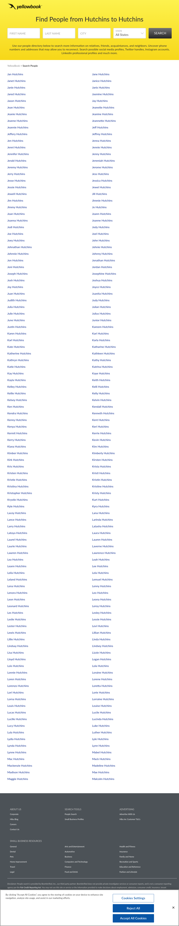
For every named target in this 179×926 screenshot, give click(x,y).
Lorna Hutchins (16, 699)
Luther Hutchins (102, 732)
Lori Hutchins (15, 692)
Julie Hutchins (16, 313)
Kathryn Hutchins (18, 360)
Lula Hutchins (15, 732)
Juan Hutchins (16, 293)
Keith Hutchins (101, 380)
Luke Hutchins (101, 725)
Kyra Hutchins (100, 506)
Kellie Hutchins (16, 393)
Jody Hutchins (100, 227)
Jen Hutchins (15, 140)
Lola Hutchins (100, 665)
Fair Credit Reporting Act (30, 887)
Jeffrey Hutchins (102, 134)
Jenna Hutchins (101, 140)
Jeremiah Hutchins (103, 160)
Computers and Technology (76, 862)
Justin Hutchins (16, 326)
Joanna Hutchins (17, 220)
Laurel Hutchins (17, 539)
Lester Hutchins (17, 626)
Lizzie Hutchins (101, 652)
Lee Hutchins (100, 566)
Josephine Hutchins (104, 273)
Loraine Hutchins (102, 672)
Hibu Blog (14, 819)
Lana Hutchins (101, 513)
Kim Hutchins (100, 446)
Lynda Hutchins (16, 745)
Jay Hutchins (100, 100)
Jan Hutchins (15, 74)
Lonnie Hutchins (17, 672)
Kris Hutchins (15, 466)
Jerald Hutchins (16, 160)
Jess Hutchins (100, 173)
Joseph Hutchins (17, 273)
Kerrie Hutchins (101, 433)
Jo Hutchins (99, 207)
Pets (12, 856)
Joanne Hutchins (102, 220)
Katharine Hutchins (104, 346)
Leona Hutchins (101, 599)
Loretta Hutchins (102, 685)
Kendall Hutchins (102, 406)
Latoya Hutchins (17, 532)
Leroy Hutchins (101, 606)
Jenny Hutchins (101, 154)
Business (68, 856)
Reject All (133, 908)
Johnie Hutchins (102, 247)
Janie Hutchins (16, 87)
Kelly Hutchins (101, 393)
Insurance (124, 851)
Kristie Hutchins (17, 479)
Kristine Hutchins (102, 486)
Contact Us (14, 829)
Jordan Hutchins (102, 267)
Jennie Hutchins (102, 147)
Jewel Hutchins (101, 187)
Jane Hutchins (100, 74)
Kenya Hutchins (17, 426)
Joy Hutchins (15, 286)
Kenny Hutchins (17, 419)
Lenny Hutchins (101, 586)
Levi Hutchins (100, 626)
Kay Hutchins (15, 373)
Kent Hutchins (101, 419)
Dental (13, 851)
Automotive (70, 851)
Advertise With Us (127, 814)
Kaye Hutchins (101, 373)
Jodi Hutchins (15, 227)
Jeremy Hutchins (17, 167)
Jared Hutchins (16, 94)
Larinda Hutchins (102, 519)
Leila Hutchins (16, 572)
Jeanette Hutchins (103, 107)
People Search (71, 814)
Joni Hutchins (15, 267)
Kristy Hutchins (101, 493)
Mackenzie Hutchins (19, 765)
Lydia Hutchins (16, 739)
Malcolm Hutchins (103, 778)
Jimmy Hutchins (17, 207)
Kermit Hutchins (17, 433)
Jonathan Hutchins (103, 260)
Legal (12, 872)
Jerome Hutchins (102, 167)
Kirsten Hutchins (102, 459)
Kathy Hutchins (101, 360)
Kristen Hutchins (17, 473)
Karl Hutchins (15, 340)
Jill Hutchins (99, 193)
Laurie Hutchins (17, 546)
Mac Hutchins (15, 758)
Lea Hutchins (15, 559)
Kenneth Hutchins (103, 413)
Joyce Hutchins (101, 286)
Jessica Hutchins (102, 180)
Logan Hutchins (101, 659)
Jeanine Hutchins (102, 114)
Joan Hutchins (16, 213)
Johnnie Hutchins (18, 253)
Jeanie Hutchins (17, 114)
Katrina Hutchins (102, 366)
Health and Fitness (127, 846)
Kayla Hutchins (16, 380)
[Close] (173, 907)
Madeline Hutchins (103, 765)
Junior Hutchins (101, 320)
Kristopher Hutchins (19, 493)
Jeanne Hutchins (17, 120)
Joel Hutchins (100, 233)
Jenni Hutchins (16, 147)
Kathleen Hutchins (103, 353)
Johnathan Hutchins (19, 247)
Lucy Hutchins (16, 725)
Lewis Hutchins (16, 632)
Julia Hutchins (15, 306)
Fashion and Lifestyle (128, 872)
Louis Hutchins (16, 705)
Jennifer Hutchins (18, 154)
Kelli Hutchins (100, 386)
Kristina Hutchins (17, 486)
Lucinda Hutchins (102, 719)
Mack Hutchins (101, 758)
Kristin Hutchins (102, 479)
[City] (94, 34)
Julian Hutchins (101, 306)
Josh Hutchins (15, 280)
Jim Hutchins (15, 200)
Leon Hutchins (16, 599)
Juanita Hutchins (102, 293)
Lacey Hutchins (16, 513)
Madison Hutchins (18, 772)
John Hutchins (101, 240)
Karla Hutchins (101, 340)
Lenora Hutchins (17, 592)
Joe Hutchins (15, 233)
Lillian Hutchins (101, 632)
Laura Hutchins (101, 532)
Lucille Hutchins (17, 719)
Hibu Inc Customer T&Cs (130, 819)
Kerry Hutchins (16, 439)
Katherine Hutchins (19, 353)
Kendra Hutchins (17, 413)
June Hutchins (16, 320)
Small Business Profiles (74, 819)
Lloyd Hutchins (16, 659)
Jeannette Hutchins (104, 120)
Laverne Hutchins (103, 546)
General (13, 846)
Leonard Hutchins (18, 606)
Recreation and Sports (129, 862)
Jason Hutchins (16, 100)
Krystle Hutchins (17, 499)
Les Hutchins (15, 612)
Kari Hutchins (100, 333)
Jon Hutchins (15, 260)
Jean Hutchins (16, 107)
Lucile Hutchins (101, 712)
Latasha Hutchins (102, 526)
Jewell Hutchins (17, 193)
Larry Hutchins (16, 526)
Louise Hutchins (102, 705)
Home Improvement (18, 862)
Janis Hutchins (101, 87)
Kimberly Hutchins (103, 453)
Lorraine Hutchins (103, 699)
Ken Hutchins (15, 406)
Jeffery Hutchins (17, 134)
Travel (12, 867)
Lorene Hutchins (102, 679)
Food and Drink (71, 872)
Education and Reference (130, 867)
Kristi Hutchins (101, 473)
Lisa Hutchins (15, 652)
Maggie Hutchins (17, 778)
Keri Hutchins (100, 426)
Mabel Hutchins (102, 752)
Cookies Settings (133, 898)
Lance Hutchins (16, 519)
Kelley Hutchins (16, 386)
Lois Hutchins (15, 665)
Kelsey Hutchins (17, 400)
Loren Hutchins (16, 679)
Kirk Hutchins (15, 459)
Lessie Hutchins (101, 619)
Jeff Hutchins (100, 127)
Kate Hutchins (16, 346)
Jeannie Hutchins (17, 127)
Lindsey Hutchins (102, 645)
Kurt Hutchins (100, 499)
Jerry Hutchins (16, 173)
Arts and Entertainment (74, 846)
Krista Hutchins (101, 466)
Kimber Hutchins (17, 453)
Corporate (14, 814)
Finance (68, 867)
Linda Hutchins (101, 639)
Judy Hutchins (100, 300)
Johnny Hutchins (102, 253)
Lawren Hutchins (17, 552)
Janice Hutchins (101, 80)
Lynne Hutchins (16, 752)
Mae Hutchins (100, 772)
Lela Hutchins (100, 572)
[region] (89, 908)
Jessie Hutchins (16, 187)
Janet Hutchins (16, 80)
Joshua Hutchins (102, 280)
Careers (13, 824)
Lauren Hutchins (102, 539)
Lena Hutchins (16, 586)
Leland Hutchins (17, 579)
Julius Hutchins (101, 313)
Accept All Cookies (133, 918)
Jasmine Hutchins (103, 94)
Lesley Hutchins (101, 612)
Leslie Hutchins (16, 619)
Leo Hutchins (100, 592)
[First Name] (24, 34)
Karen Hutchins (16, 333)
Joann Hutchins (101, 213)
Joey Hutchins (16, 240)
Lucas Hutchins (16, 712)
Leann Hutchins (16, 566)
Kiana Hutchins (16, 446)
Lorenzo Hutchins (18, 685)
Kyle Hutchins (15, 506)
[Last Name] (59, 34)
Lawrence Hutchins (104, 552)
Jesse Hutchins (16, 180)
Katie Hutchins (16, 366)
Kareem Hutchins (102, 326)
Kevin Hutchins (101, 439)
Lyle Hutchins (100, 739)
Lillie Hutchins (16, 639)
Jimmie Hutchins (102, 200)
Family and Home (127, 856)
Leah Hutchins (101, 559)
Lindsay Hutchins (17, 645)
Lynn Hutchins (101, 745)
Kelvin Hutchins (101, 400)
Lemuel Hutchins (102, 579)
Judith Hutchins (17, 300)
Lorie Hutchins (101, 692)
